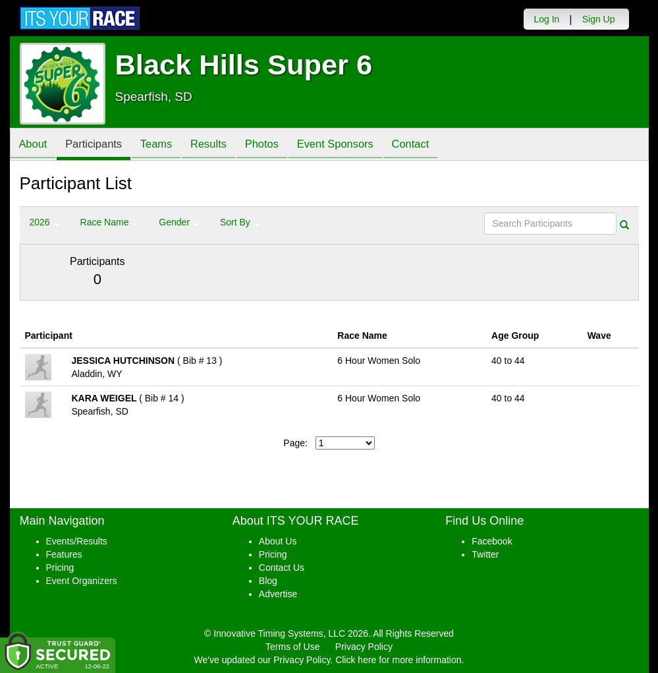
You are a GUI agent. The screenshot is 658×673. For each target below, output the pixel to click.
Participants (99, 145)
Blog (268, 580)
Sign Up (598, 19)
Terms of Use (292, 646)
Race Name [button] (109, 222)
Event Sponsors (355, 145)
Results (220, 145)
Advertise (278, 594)
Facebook (492, 541)
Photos (277, 145)
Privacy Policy (364, 646)
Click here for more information (398, 660)
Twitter (485, 554)
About (34, 145)
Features (64, 554)
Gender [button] (179, 222)
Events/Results (76, 541)
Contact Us (281, 567)
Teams (165, 145)
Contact (434, 145)
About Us (278, 541)
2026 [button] (44, 222)
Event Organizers (81, 580)
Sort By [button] (240, 222)
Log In (546, 19)
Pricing (60, 567)
